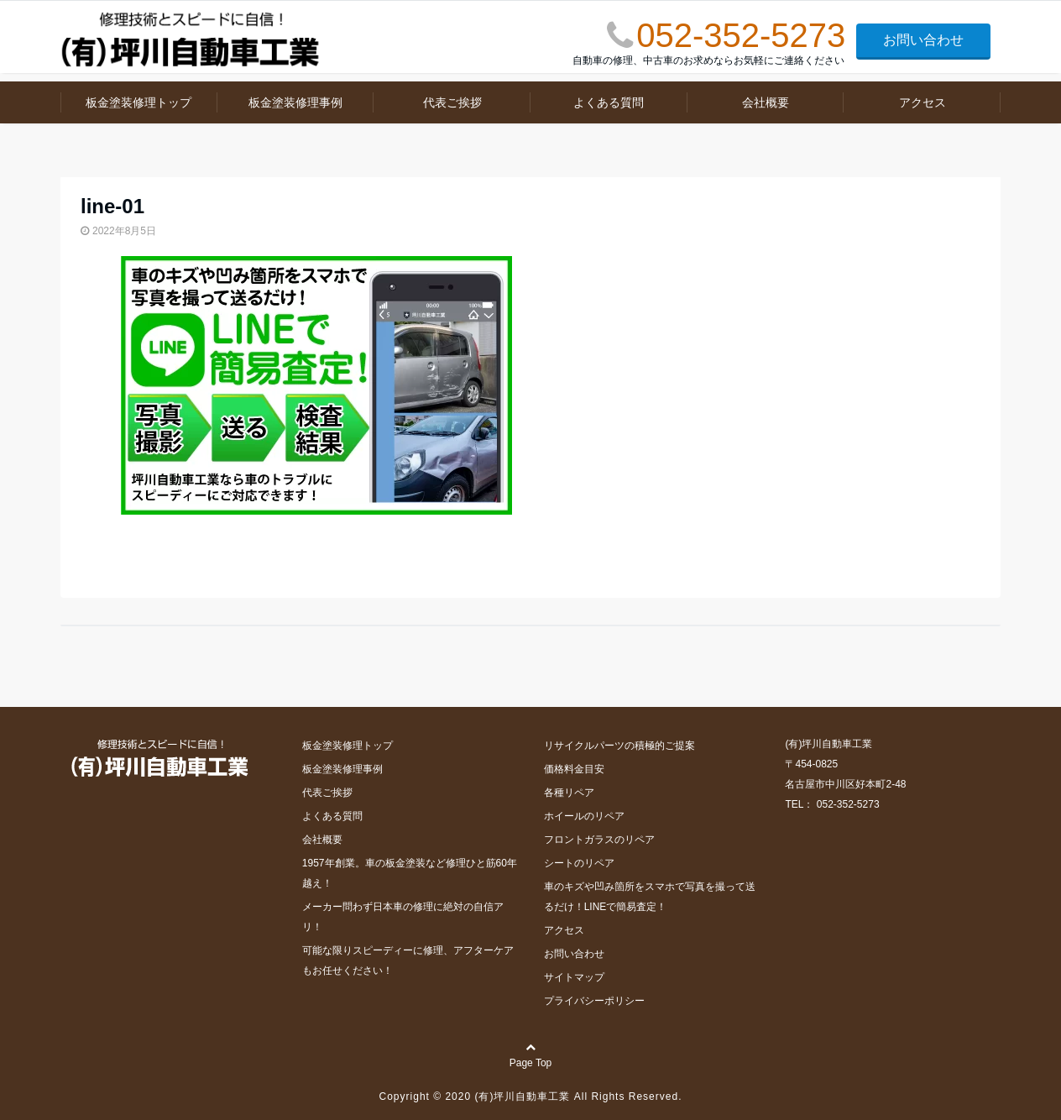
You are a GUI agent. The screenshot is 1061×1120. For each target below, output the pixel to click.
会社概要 (765, 102)
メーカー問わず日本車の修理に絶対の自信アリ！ (403, 917)
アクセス (922, 102)
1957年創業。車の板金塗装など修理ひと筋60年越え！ (409, 873)
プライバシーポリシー (594, 1001)
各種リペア (569, 792)
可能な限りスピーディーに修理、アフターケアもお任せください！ (408, 960)
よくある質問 (608, 102)
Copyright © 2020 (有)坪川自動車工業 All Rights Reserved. (530, 1096)
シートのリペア (579, 863)
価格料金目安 (574, 769)
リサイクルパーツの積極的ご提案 (619, 745)
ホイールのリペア (584, 816)
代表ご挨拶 (452, 102)
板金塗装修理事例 (295, 102)
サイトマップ (574, 977)
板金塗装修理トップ (138, 102)
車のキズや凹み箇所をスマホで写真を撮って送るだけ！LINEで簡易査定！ (649, 897)
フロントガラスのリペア (599, 839)
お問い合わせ (923, 40)
